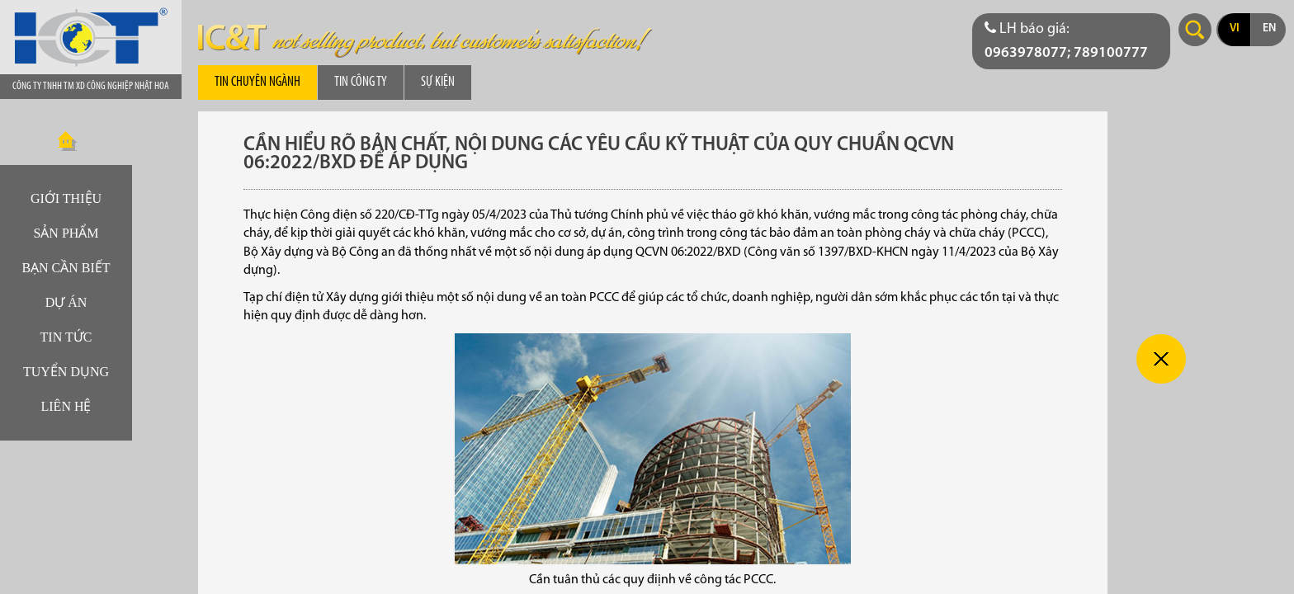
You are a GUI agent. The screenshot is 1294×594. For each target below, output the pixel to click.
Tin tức (66, 337)
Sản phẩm (65, 233)
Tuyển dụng (66, 372)
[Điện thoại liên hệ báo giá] (1071, 41)
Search (1194, 29)
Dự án (66, 302)
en (1269, 28)
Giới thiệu (66, 198)
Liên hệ (66, 406)
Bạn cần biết (65, 268)
